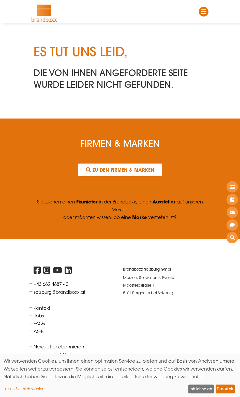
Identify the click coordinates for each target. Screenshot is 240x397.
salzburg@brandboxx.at (59, 292)
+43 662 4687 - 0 (51, 284)
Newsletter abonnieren (59, 346)
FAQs (39, 323)
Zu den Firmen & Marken (120, 170)
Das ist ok (225, 389)
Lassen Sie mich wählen (24, 389)
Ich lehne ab (201, 389)
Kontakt (42, 308)
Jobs (39, 315)
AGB (38, 331)
